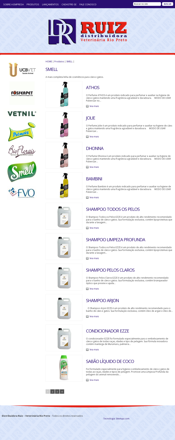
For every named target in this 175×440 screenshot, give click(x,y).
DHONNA (94, 148)
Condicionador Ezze (107, 331)
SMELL (69, 61)
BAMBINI (94, 179)
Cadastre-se (69, 4)
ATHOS (92, 87)
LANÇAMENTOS (50, 4)
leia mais (94, 106)
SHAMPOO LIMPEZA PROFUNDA (115, 239)
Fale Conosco (87, 4)
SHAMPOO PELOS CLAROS (110, 270)
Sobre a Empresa (13, 4)
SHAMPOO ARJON (102, 300)
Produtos (33, 4)
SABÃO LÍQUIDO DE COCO (110, 361)
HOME (49, 61)
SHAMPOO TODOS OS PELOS (113, 209)
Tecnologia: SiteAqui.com (116, 418)
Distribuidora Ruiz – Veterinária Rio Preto (87, 32)
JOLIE (90, 118)
